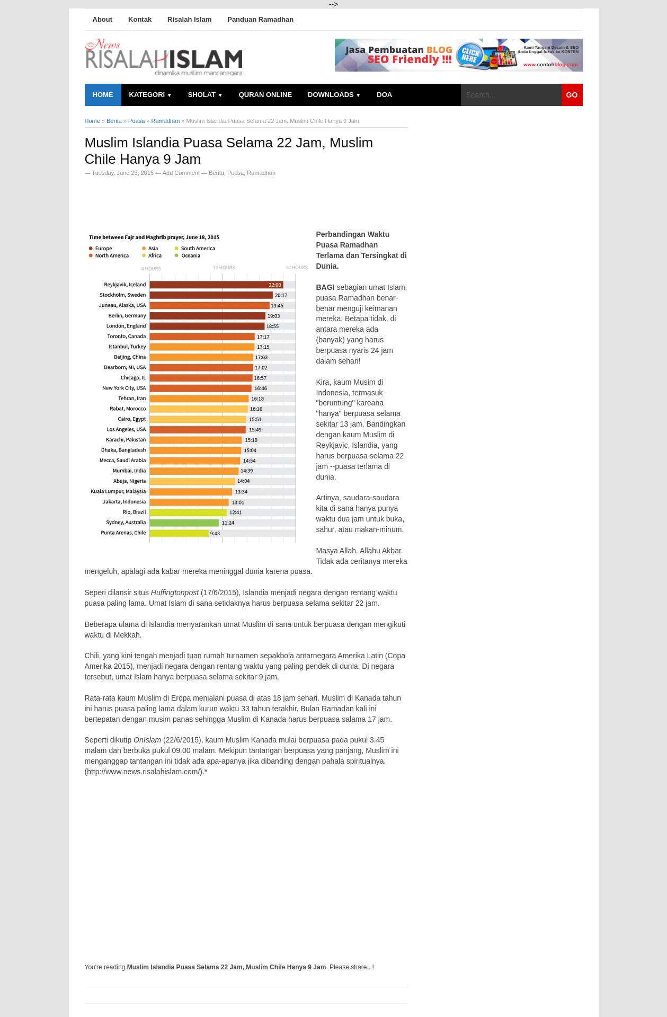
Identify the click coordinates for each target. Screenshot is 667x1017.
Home (103, 95)
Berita (216, 173)
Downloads (334, 95)
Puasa (235, 173)
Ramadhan (261, 173)
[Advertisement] (209, 200)
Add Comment (182, 173)
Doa (384, 95)
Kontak (140, 19)
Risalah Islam (189, 19)
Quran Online (265, 95)
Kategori (150, 95)
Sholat (205, 95)
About (103, 19)
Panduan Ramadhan (260, 19)
